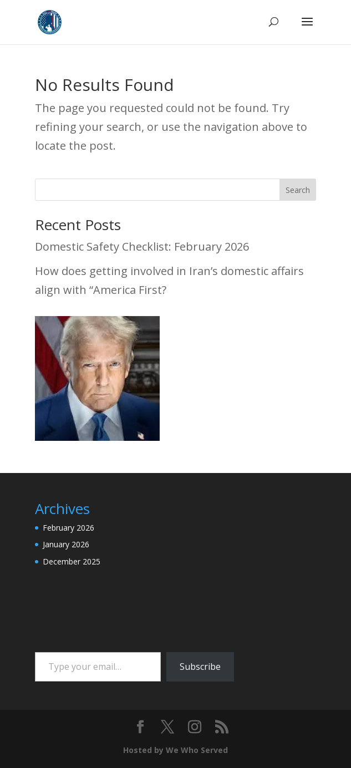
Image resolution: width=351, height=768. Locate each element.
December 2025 (71, 561)
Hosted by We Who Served (175, 750)
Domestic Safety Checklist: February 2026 (142, 246)
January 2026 (66, 544)
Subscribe (200, 666)
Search (298, 190)
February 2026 (68, 527)
